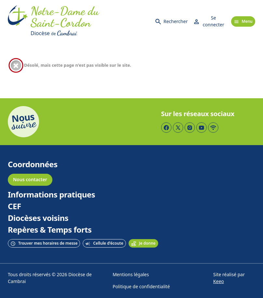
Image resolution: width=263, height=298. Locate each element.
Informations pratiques (51, 195)
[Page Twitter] (178, 127)
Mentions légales (131, 275)
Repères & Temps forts (49, 230)
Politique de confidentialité (141, 287)
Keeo (218, 281)
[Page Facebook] (166, 127)
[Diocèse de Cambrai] (90, 33)
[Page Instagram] (190, 127)
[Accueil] (18, 21)
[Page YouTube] (201, 127)
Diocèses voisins (38, 218)
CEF (14, 206)
